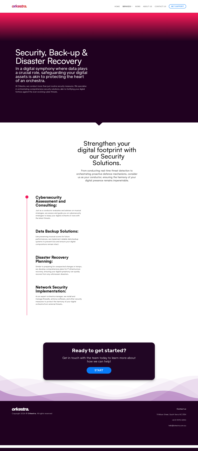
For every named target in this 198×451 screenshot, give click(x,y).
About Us (147, 6)
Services (127, 6)
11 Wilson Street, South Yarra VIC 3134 (171, 414)
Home (117, 6)
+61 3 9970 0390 (179, 420)
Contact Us (160, 6)
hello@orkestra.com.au (177, 425)
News (137, 6)
